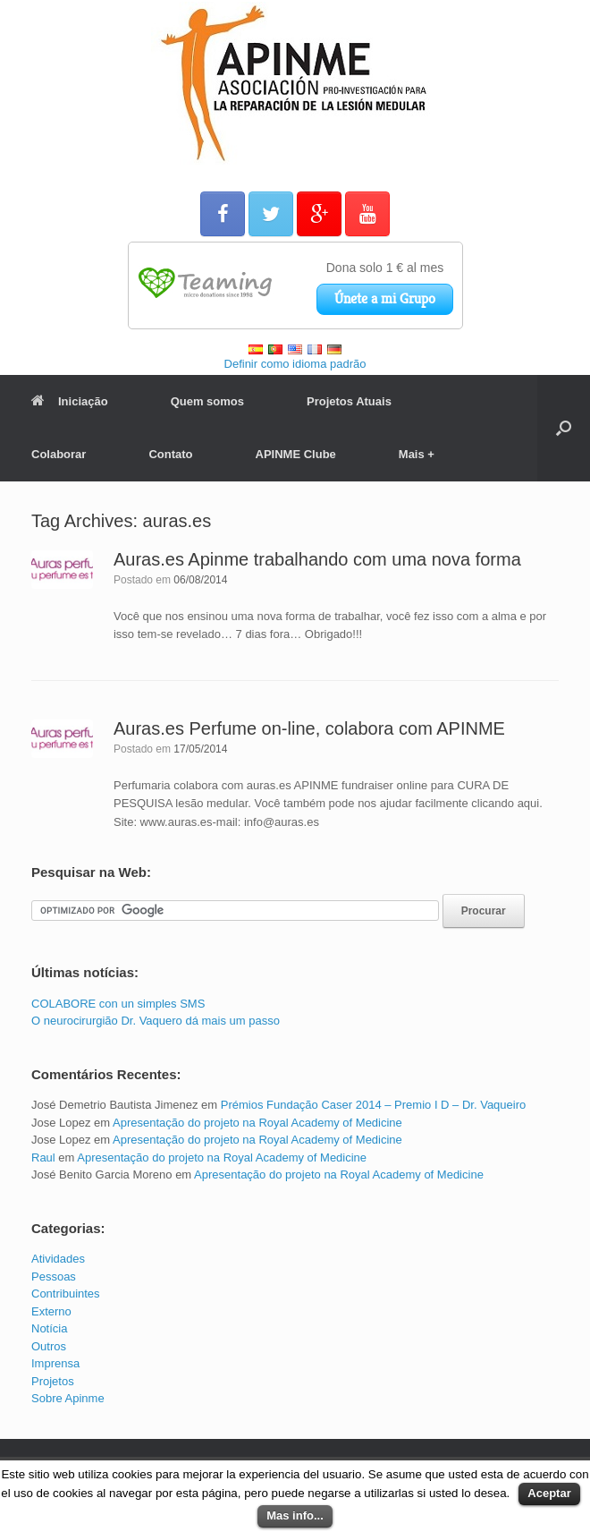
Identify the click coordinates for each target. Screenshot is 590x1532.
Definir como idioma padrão (295, 363)
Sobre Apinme (68, 1398)
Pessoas (53, 1276)
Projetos (52, 1381)
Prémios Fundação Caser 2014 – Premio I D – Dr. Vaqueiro (374, 1104)
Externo (51, 1311)
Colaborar (58, 454)
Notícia (49, 1328)
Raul (43, 1157)
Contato (170, 454)
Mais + (416, 454)
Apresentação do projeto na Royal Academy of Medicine (257, 1122)
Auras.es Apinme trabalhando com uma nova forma (317, 559)
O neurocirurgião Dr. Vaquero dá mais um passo (155, 1020)
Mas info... (295, 1515)
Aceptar (548, 1493)
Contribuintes (65, 1293)
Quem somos (207, 401)
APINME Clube (296, 454)
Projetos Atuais (349, 401)
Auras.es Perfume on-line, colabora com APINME (309, 728)
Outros (48, 1346)
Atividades (58, 1258)
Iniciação (69, 401)
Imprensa (55, 1363)
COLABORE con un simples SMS (118, 1003)
